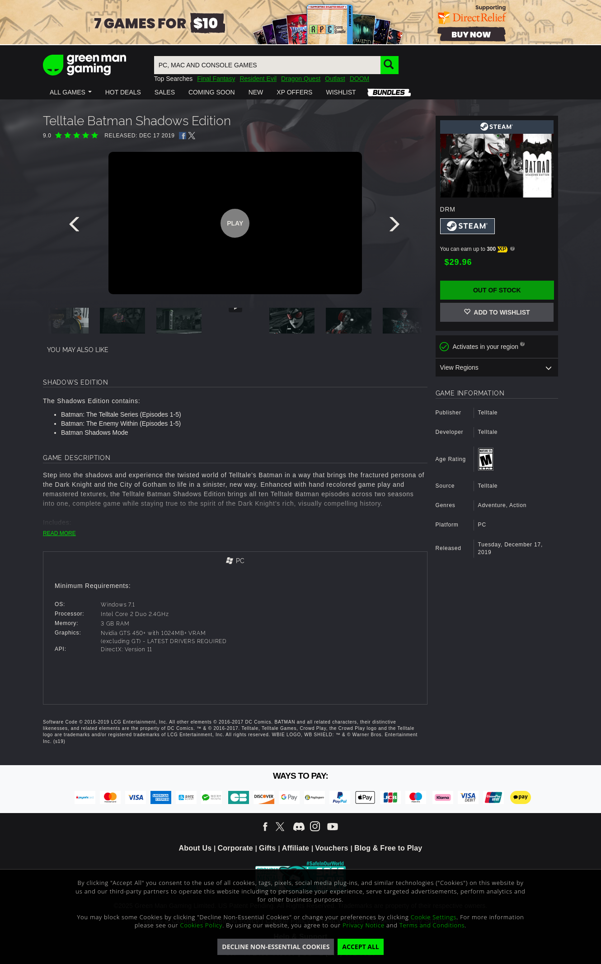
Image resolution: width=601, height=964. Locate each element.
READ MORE (59, 533)
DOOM (360, 78)
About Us (195, 848)
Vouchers (331, 848)
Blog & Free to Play (388, 848)
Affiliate (295, 848)
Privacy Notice (364, 925)
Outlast (335, 78)
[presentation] (75, 226)
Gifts (267, 848)
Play (235, 223)
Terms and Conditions (432, 925)
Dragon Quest (300, 78)
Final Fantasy (216, 78)
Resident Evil (258, 78)
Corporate (235, 848)
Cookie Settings (433, 917)
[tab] (235, 561)
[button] (71, 92)
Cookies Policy (201, 925)
